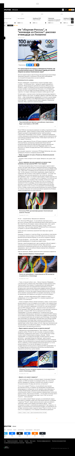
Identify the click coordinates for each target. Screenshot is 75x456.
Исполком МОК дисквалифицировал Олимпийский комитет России (36, 211)
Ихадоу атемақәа (36, 19)
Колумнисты (21, 429)
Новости (20, 412)
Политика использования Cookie (59, 441)
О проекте (3, 441)
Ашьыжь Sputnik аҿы (6, 18)
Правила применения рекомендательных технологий (12, 442)
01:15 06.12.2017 (21, 37)
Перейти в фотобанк (32, 62)
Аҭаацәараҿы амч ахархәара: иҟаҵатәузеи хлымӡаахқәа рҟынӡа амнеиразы (54, 20)
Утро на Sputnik (21, 18)
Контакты (21, 441)
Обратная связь (29, 442)
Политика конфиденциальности (43, 441)
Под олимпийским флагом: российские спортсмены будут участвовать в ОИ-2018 (36, 123)
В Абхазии (9, 429)
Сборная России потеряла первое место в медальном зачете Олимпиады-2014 (37, 370)
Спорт (28, 412)
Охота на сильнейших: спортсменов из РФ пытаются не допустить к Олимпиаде (36, 275)
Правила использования (12, 441)
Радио (14, 429)
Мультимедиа (29, 429)
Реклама (26, 441)
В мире (24, 412)
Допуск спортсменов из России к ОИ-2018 (38, 412)
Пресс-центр (37, 429)
